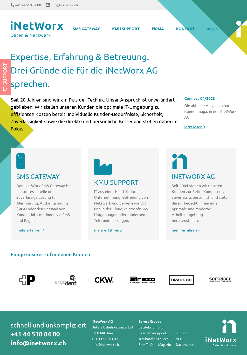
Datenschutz (185, 344)
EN (216, 29)
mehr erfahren (30, 229)
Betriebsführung (151, 327)
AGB (179, 338)
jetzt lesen (195, 126)
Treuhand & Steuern (153, 338)
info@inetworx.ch (64, 5)
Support (5, 77)
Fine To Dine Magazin (154, 344)
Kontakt (185, 28)
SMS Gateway (86, 28)
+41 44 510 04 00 (28, 5)
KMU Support (126, 28)
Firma (158, 28)
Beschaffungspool (152, 333)
